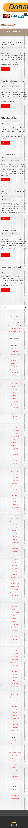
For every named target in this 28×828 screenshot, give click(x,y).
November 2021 (14, 480)
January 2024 (14, 428)
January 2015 (14, 721)
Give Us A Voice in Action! (8, 47)
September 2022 (14, 451)
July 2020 (14, 527)
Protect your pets (14, 776)
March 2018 (15, 609)
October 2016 (14, 659)
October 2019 (14, 554)
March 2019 (15, 574)
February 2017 (15, 648)
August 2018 (15, 595)
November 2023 (14, 430)
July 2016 (14, 668)
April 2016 (14, 677)
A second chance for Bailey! (15, 322)
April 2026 (14, 348)
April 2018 (14, 606)
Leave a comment (7, 50)
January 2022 (14, 474)
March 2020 (15, 539)
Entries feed (15, 792)
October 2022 (14, 448)
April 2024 (14, 419)
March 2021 (15, 504)
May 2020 (14, 533)
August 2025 (15, 372)
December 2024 (14, 395)
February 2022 (15, 472)
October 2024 (14, 401)
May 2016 (14, 674)
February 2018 (15, 612)
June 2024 (14, 413)
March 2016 (15, 680)
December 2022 (14, 442)
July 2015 (14, 703)
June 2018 (14, 601)
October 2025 (14, 366)
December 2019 (14, 548)
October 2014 (14, 730)
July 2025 (14, 375)
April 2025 (14, 384)
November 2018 (14, 586)
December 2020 (14, 513)
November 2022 (14, 445)
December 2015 (14, 689)
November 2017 (14, 621)
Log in (14, 789)
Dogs (5, 86)
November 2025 (14, 363)
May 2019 (14, 568)
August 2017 (15, 630)
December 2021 (14, 477)
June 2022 (14, 460)
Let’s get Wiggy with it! (14, 328)
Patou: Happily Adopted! (11, 267)
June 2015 (14, 706)
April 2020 (14, 536)
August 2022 (15, 454)
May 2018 (14, 604)
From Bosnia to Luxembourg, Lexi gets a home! (12, 82)
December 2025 (14, 360)
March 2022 (15, 469)
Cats (15, 746)
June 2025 (14, 378)
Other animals (14, 770)
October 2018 (14, 589)
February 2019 (15, 577)
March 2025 (15, 386)
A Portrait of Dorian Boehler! (14, 325)
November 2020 (14, 516)
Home (10, 33)
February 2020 (15, 542)
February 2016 (15, 683)
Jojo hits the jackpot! (9, 230)
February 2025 (15, 389)
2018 (14, 33)
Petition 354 (15, 773)
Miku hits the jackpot (9, 118)
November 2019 (14, 551)
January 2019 (14, 580)
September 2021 (14, 486)
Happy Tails (8, 86)
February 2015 (15, 718)
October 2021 (14, 483)
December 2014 (14, 724)
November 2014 (14, 727)
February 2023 (15, 436)
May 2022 (14, 463)
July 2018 (14, 598)
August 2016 (15, 665)
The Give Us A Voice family (15, 157)
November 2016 (14, 656)
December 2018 (14, 583)
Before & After (15, 743)
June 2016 (14, 671)
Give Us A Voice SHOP (15, 755)
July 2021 (14, 492)
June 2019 (14, 565)
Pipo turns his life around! (14, 331)
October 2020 (14, 518)
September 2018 (14, 592)
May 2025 (14, 381)
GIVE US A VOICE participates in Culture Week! (13, 43)
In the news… (14, 764)
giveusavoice (19, 47)
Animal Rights (14, 741)
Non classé (15, 767)
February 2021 (15, 507)
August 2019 (15, 560)
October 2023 (14, 433)
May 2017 (14, 639)
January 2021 (14, 510)
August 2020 (15, 524)
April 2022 (14, 466)
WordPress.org (15, 798)
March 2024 (15, 422)
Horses (15, 761)
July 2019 (14, 562)
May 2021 (14, 498)
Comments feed (15, 795)
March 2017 (15, 645)
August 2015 (15, 700)
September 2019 (14, 557)
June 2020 (14, 530)
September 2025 (14, 369)
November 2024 (14, 398)
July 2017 (14, 633)
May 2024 (14, 416)
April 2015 (14, 712)
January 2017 (14, 651)
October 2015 (14, 695)
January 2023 (14, 439)
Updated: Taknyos (8, 155)
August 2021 (15, 489)
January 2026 (14, 357)
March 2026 (15, 351)
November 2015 (14, 692)
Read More (5, 69)
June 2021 (14, 495)
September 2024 (14, 404)
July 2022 (14, 457)
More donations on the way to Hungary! (13, 192)
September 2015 (14, 697)
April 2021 (14, 501)
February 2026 (15, 354)
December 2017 (14, 618)
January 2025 (14, 392)
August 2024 (15, 407)
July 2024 (14, 410)
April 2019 (14, 571)
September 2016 (14, 662)
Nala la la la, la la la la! (15, 319)
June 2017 (14, 636)
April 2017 (14, 642)
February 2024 (15, 425)
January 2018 (14, 615)
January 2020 (14, 545)
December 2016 (14, 653)
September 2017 (14, 627)
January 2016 (14, 686)
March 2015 (15, 715)
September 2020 (14, 521)
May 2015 (14, 709)
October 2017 (14, 624)
